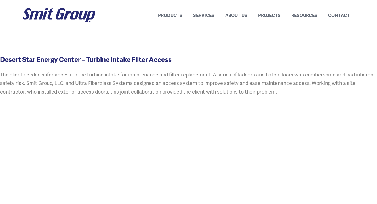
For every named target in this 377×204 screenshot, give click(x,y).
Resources (304, 15)
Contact (339, 15)
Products (170, 15)
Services (203, 15)
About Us (236, 15)
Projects (269, 15)
